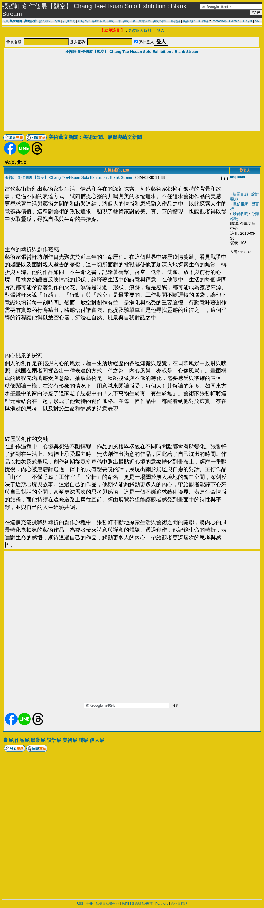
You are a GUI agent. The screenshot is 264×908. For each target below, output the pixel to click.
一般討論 (174, 21)
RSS (80, 903)
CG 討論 (202, 21)
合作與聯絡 (179, 903)
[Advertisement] (132, 94)
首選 (57, 21)
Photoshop (219, 21)
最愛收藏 (240, 214)
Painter (234, 21)
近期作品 (84, 21)
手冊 (89, 903)
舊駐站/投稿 (144, 903)
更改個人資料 (139, 30)
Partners (161, 903)
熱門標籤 (45, 21)
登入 (160, 30)
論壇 (95, 21)
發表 (103, 21)
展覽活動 (144, 21)
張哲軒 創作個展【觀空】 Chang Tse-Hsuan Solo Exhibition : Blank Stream (132, 51)
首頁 (5, 21)
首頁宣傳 (69, 21)
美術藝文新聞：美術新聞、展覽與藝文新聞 (95, 137)
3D (243, 21)
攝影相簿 (240, 204)
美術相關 (159, 21)
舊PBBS (128, 903)
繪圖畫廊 (240, 194)
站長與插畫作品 (107, 903)
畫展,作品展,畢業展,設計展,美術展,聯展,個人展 (53, 740)
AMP (258, 21)
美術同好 (189, 21)
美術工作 (114, 21)
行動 (249, 21)
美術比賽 (129, 21)
